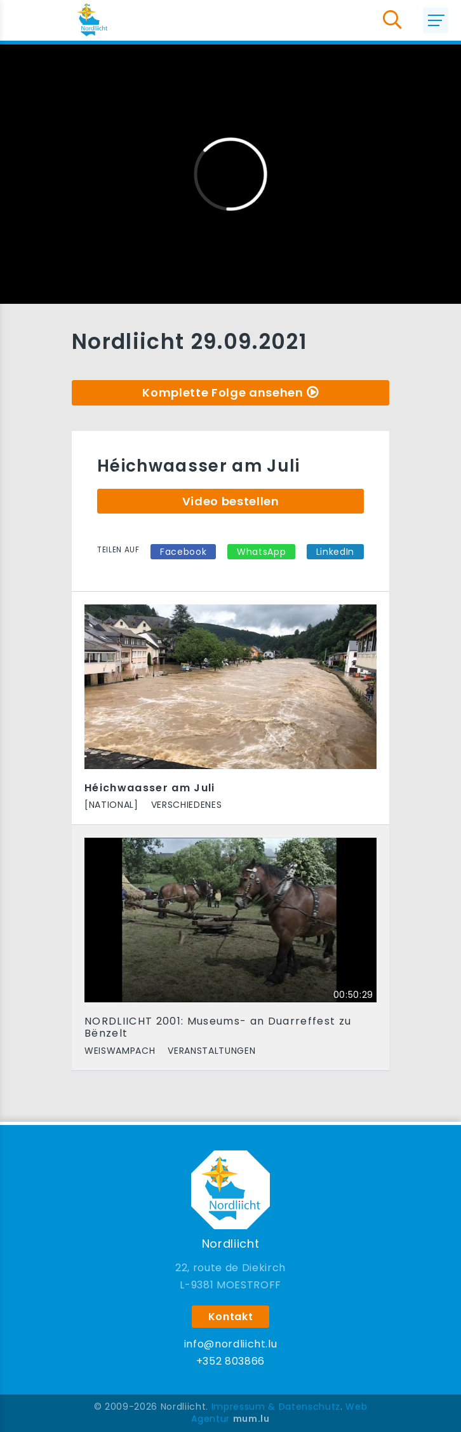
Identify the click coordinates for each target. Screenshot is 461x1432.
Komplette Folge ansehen (222, 392)
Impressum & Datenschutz (275, 1406)
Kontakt (230, 1316)
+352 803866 (230, 1361)
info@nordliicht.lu (230, 1344)
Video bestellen (230, 501)
